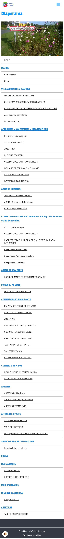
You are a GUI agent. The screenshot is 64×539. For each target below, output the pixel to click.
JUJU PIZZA (9, 149)
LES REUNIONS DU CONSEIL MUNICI (20, 372)
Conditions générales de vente (32, 531)
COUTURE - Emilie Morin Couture (18, 332)
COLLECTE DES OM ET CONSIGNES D (21, 162)
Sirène (7, 81)
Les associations (11, 121)
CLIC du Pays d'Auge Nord (15, 208)
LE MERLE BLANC (12, 470)
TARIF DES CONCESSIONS (16, 514)
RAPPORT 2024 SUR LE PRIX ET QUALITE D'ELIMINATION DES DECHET (30, 241)
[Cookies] (5, 534)
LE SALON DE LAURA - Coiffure (18, 312)
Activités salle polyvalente (15, 115)
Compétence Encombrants (15, 249)
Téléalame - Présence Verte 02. (18, 195)
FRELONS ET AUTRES (14, 155)
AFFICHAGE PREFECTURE (15, 420)
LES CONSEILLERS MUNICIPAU (18, 378)
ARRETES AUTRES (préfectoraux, (18, 399)
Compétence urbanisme (14, 262)
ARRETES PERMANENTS (15, 406)
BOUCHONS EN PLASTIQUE (16, 175)
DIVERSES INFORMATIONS (16, 181)
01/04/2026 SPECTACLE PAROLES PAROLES (24, 102)
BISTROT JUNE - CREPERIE (16, 477)
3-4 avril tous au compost (15, 136)
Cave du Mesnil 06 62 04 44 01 (17, 358)
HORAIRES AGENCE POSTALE (17, 291)
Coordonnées (10, 75)
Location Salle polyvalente (15, 448)
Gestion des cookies (32, 535)
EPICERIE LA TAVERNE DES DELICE (20, 325)
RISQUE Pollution (11, 499)
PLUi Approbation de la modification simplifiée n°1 (26, 433)
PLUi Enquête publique (14, 227)
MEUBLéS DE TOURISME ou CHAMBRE (21, 168)
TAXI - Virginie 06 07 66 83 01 (17, 345)
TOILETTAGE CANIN (13, 351)
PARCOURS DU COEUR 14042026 (19, 96)
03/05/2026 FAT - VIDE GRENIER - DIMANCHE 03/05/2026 (30, 108)
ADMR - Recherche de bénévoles (19, 202)
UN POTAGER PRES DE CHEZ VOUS (20, 306)
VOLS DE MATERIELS (13, 142)
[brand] (9, 4)
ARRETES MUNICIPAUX (14, 393)
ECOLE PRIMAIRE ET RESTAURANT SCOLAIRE (24, 277)
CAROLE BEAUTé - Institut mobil (18, 338)
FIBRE (7, 60)
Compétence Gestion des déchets (19, 256)
